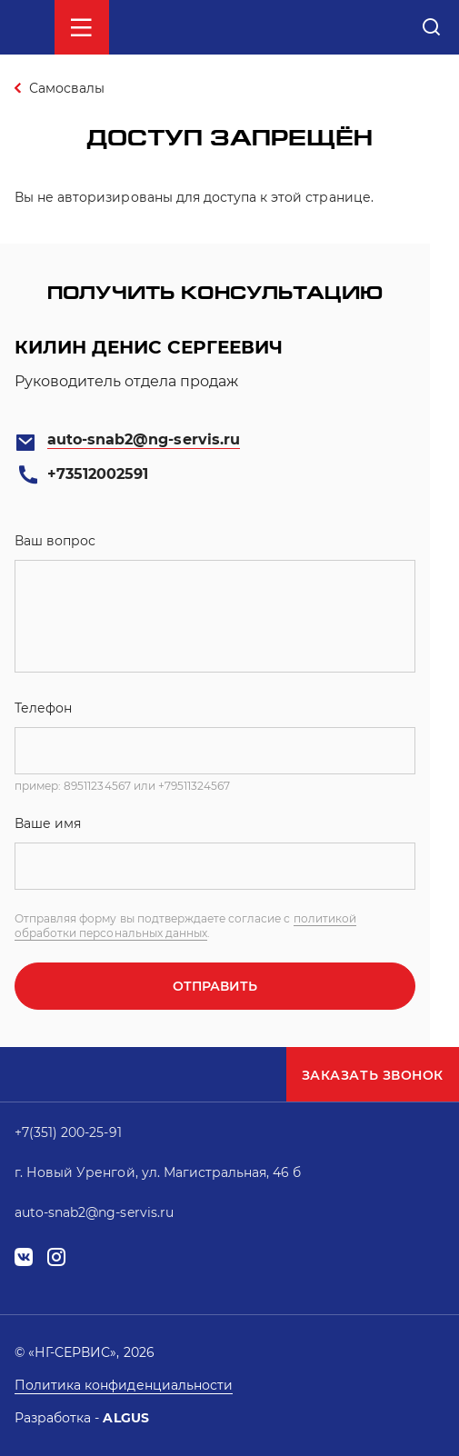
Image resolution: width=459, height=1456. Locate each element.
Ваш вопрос (55, 541)
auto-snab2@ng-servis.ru (143, 439)
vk (24, 1257)
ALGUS (125, 1418)
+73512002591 (97, 474)
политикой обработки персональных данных (185, 926)
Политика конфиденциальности (124, 1385)
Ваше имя (48, 823)
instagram (56, 1257)
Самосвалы (67, 88)
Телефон (43, 708)
